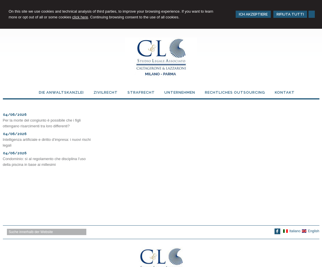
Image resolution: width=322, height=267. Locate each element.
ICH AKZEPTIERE (253, 14)
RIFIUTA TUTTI (290, 14)
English (310, 231)
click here (80, 17)
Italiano (291, 231)
